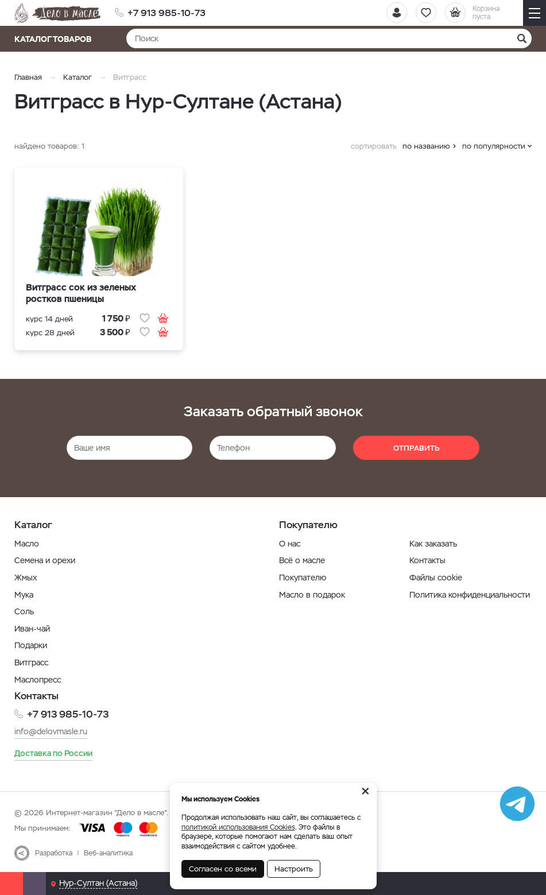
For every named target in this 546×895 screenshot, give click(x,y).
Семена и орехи (44, 560)
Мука (23, 595)
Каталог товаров (56, 39)
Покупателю (302, 577)
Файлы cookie (435, 577)
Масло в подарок (312, 595)
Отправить (416, 448)
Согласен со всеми (223, 869)
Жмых (25, 577)
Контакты (427, 560)
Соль (24, 611)
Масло (26, 543)
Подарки (30, 645)
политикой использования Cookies (238, 827)
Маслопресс (37, 680)
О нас (289, 543)
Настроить (293, 869)
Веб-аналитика (108, 853)
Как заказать (433, 543)
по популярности (493, 146)
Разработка (53, 853)
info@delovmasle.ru (50, 731)
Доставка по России (53, 753)
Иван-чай (32, 628)
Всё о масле (302, 560)
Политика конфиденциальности (469, 595)
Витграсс (31, 662)
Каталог (77, 77)
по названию (426, 146)
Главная (28, 77)
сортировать (374, 146)
